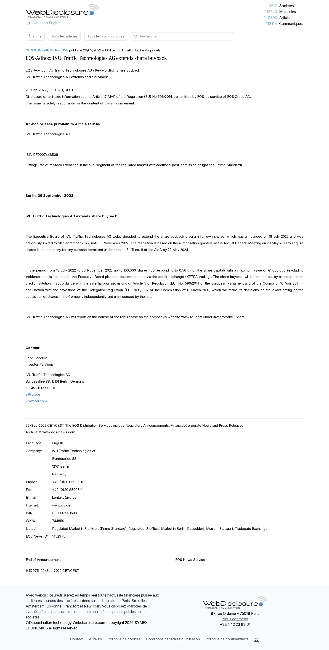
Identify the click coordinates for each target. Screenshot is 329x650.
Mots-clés (287, 11)
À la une (35, 36)
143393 (270, 17)
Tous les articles (64, 36)
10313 (272, 5)
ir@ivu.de (33, 394)
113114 (271, 23)
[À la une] (62, 11)
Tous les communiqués (105, 36)
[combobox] (182, 36)
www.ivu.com (36, 401)
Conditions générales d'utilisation (173, 639)
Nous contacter (235, 619)
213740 (270, 11)
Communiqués (291, 23)
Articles (285, 17)
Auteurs (95, 639)
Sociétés (286, 5)
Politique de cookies (124, 639)
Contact (76, 639)
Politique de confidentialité (227, 639)
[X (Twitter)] (256, 639)
